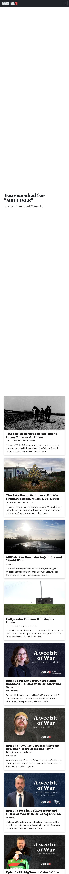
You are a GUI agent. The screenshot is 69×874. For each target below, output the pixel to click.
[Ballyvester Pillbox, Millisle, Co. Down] (34, 610)
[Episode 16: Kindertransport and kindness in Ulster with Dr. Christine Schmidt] (34, 674)
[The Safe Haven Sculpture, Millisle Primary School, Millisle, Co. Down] (34, 487)
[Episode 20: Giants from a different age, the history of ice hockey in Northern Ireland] (34, 739)
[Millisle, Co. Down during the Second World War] (34, 549)
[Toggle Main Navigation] (64, 3)
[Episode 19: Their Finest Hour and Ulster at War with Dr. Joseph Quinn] (34, 802)
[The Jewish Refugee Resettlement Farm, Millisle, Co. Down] (34, 425)
